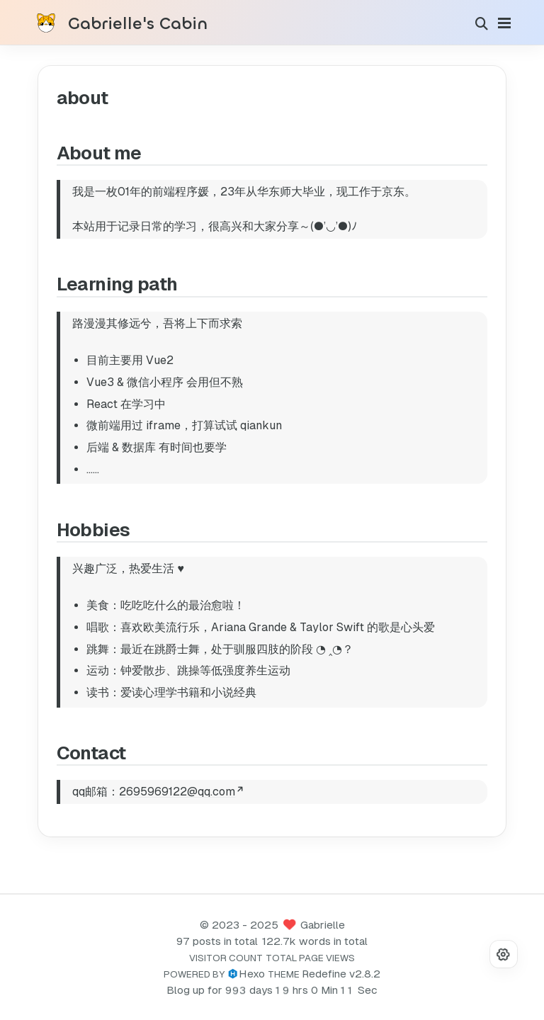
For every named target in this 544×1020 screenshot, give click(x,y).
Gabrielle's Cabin (138, 24)
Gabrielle (322, 925)
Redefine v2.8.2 (341, 974)
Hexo (252, 974)
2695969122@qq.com (180, 791)
